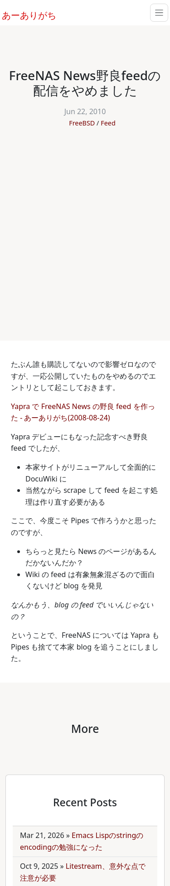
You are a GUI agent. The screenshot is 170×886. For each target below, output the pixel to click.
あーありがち (24, 14)
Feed (108, 123)
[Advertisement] (85, 229)
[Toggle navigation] (159, 13)
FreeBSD (82, 123)
